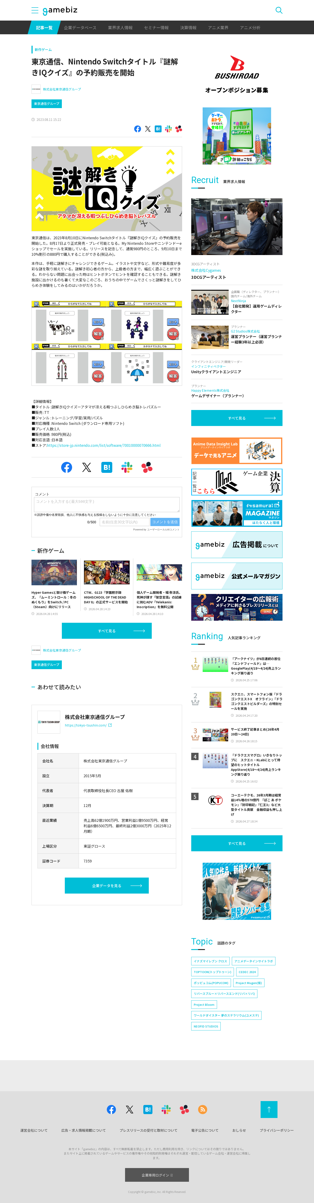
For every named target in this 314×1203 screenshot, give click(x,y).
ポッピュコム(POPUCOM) (211, 983)
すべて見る (107, 630)
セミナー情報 (156, 27)
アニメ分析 (250, 27)
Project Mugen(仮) (249, 983)
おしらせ (239, 1130)
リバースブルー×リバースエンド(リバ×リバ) (224, 993)
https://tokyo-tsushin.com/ (88, 725)
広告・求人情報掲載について (83, 1130)
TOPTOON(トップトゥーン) (212, 972)
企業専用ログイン (157, 1175)
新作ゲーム (43, 49)
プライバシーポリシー (277, 1130)
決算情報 (188, 27)
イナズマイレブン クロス (210, 961)
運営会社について (34, 1130)
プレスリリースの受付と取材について (149, 1130)
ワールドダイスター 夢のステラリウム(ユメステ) (226, 1015)
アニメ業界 (218, 27)
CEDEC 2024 (247, 972)
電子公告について (205, 1130)
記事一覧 (44, 27)
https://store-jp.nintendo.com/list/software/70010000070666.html (104, 445)
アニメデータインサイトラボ (253, 961)
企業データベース (80, 27)
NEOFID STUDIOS (206, 1026)
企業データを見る (106, 885)
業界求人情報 (120, 27)
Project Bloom (204, 1004)
